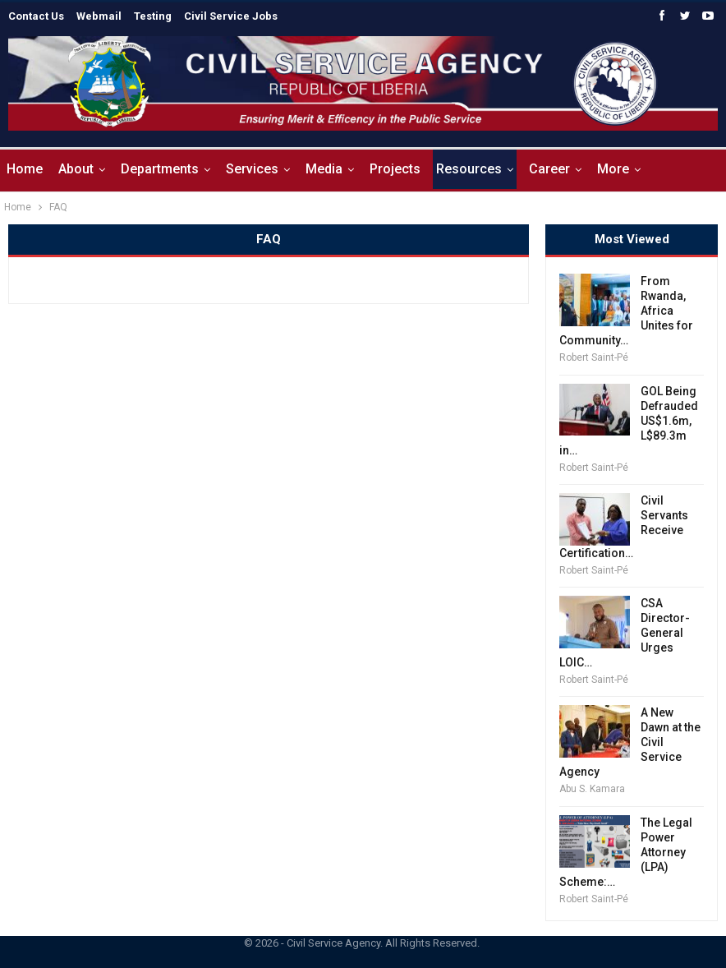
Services (252, 169)
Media (324, 169)
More (613, 169)
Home (25, 169)
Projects (395, 169)
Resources (469, 169)
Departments (160, 169)
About (76, 169)
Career (549, 169)
